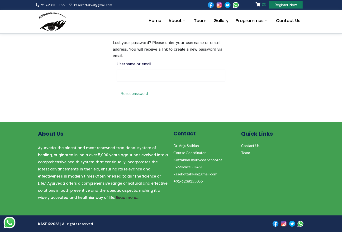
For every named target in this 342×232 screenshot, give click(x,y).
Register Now (286, 5)
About (177, 20)
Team (200, 20)
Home (155, 20)
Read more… (127, 197)
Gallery (221, 20)
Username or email (134, 64)
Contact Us (288, 20)
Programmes (252, 20)
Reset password (134, 94)
